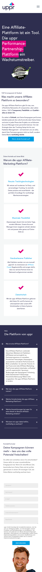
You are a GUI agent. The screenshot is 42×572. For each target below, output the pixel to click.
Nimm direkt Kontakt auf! (21, 139)
